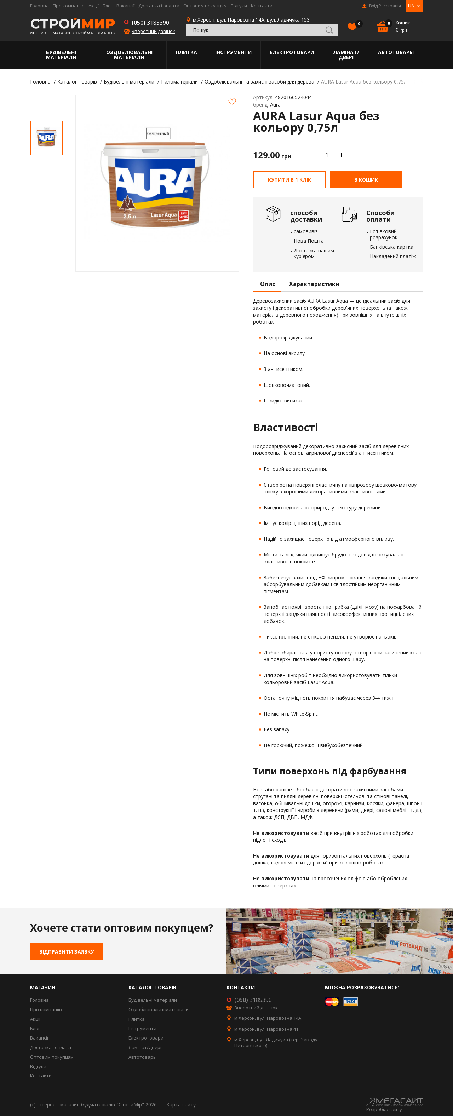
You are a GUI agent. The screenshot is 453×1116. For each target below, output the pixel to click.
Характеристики (314, 284)
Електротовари (292, 52)
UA (411, 5)
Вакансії (125, 5)
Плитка (186, 52)
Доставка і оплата (158, 5)
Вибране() (357, 24)
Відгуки (239, 5)
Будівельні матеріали (61, 55)
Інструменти (233, 52)
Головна (39, 5)
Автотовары (396, 52)
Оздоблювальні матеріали (129, 55)
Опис (267, 284)
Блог (108, 5)
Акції (93, 5)
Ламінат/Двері (346, 55)
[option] (46, 138)
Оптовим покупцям (205, 5)
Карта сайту (181, 1104)
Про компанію (69, 5)
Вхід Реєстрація (385, 6)
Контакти (262, 5)
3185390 (150, 22)
